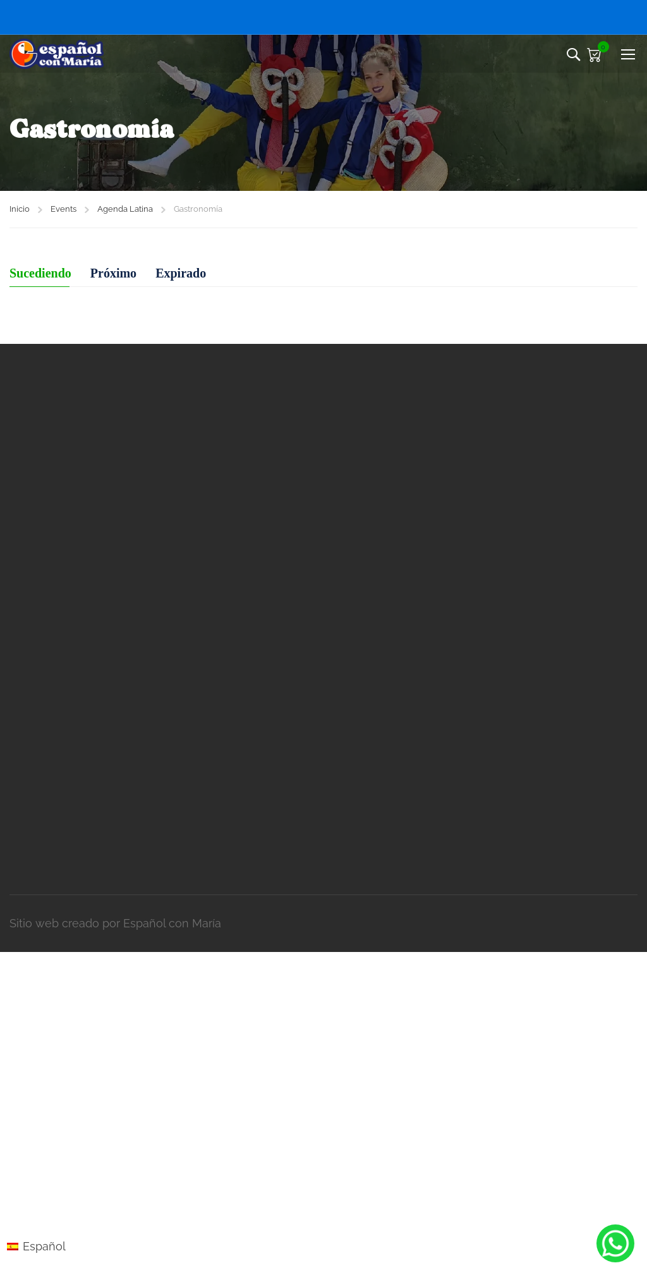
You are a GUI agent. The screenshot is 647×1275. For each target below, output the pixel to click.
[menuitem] (36, 1246)
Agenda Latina (125, 209)
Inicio (19, 209)
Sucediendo (40, 273)
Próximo (113, 273)
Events (63, 209)
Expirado (180, 273)
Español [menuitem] (44, 1246)
